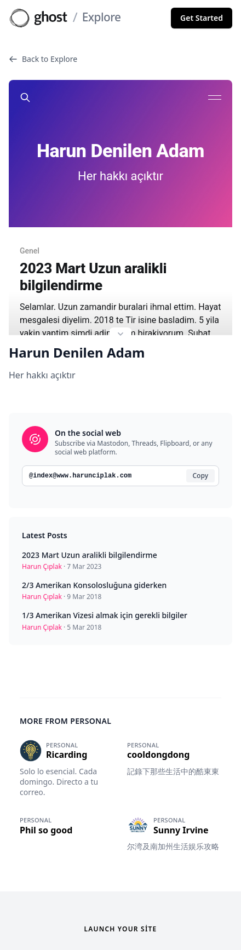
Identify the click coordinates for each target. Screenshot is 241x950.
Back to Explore (43, 59)
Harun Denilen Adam (77, 345)
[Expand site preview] (120, 328)
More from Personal (65, 714)
